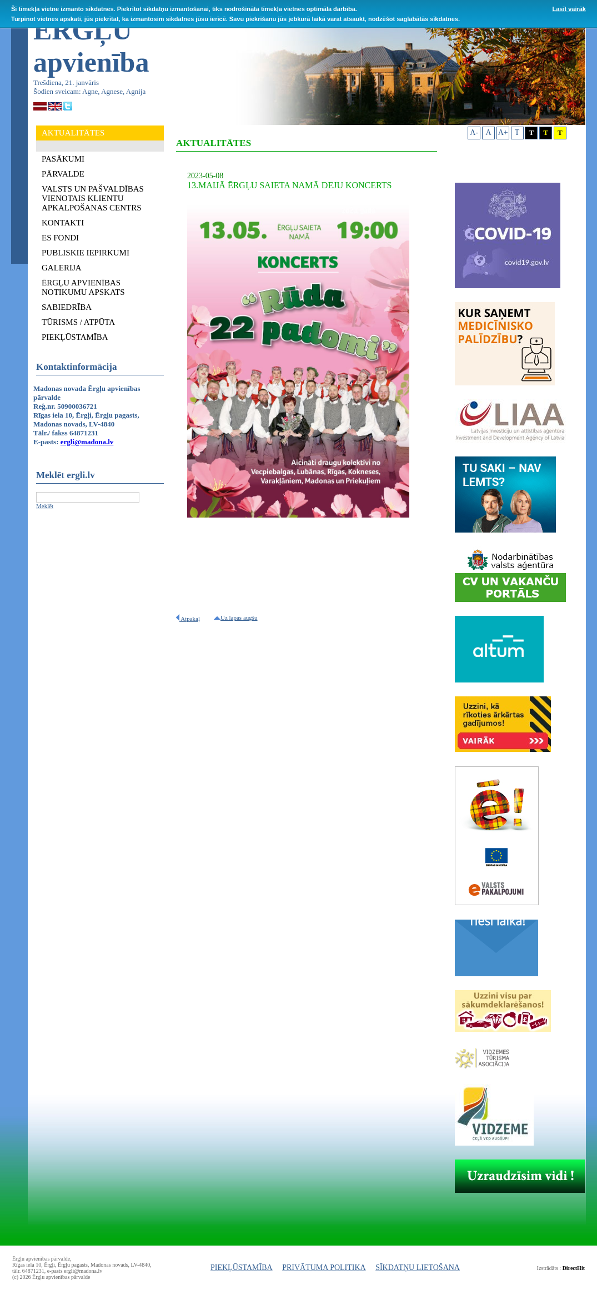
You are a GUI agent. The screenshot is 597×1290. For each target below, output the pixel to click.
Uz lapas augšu (236, 617)
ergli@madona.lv (87, 442)
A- (474, 132)
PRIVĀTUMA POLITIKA (324, 1267)
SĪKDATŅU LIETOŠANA (417, 1267)
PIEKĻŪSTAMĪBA (241, 1267)
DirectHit (574, 1268)
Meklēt (44, 506)
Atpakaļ (188, 618)
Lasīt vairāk (569, 9)
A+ (503, 132)
